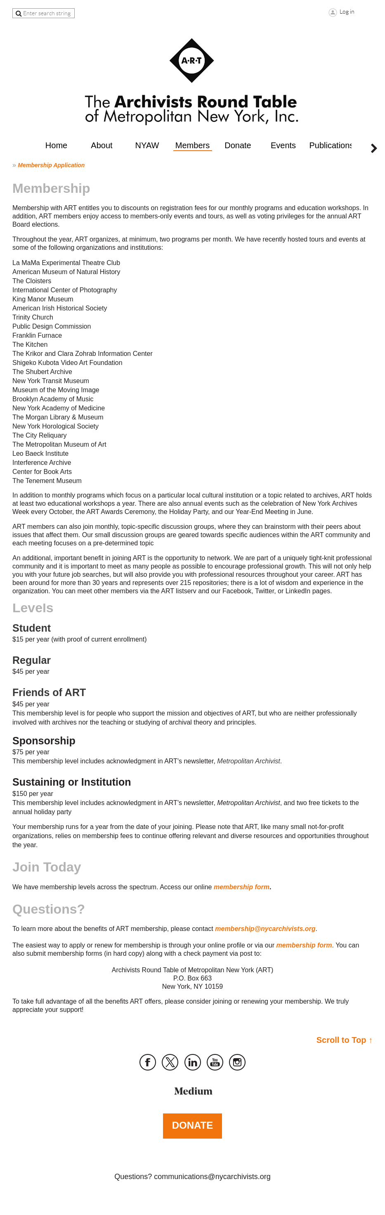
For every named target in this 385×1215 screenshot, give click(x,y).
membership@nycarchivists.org (265, 928)
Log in (347, 11)
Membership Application (51, 165)
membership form (241, 887)
